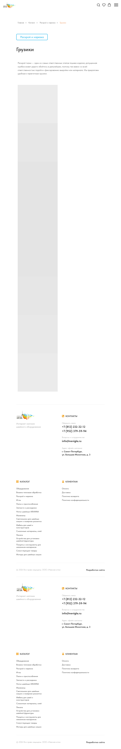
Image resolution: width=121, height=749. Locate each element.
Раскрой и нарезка (47, 23)
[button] (98, 5)
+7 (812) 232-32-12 (73, 426)
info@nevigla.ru (71, 441)
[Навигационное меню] (116, 5)
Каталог (32, 23)
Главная (21, 23)
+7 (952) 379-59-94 (74, 431)
